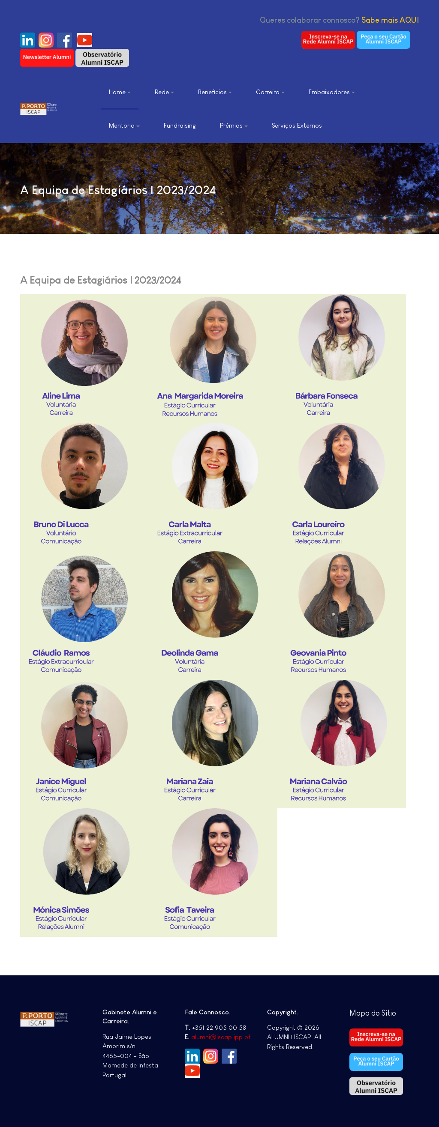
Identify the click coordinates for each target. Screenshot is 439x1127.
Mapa (360, 1013)
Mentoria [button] (124, 125)
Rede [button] (164, 92)
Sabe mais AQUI (390, 20)
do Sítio (383, 1013)
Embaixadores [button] (332, 92)
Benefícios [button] (215, 92)
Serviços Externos (297, 125)
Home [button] (120, 92)
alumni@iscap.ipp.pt (221, 1036)
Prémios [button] (234, 125)
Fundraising (180, 125)
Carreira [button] (270, 92)
